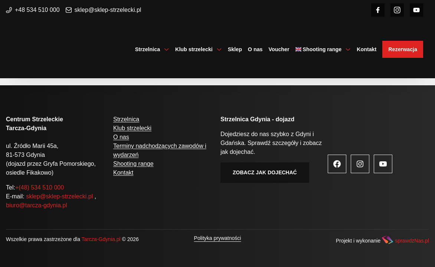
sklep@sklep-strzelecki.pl (103, 10)
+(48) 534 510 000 (39, 187)
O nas (255, 49)
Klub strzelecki (194, 49)
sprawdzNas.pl (412, 241)
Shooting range (322, 49)
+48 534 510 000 (33, 10)
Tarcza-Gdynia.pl (101, 239)
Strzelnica (147, 49)
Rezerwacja (402, 49)
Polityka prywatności (217, 238)
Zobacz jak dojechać (265, 172)
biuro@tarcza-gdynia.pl (36, 205)
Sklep (235, 49)
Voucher (279, 49)
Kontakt (366, 49)
